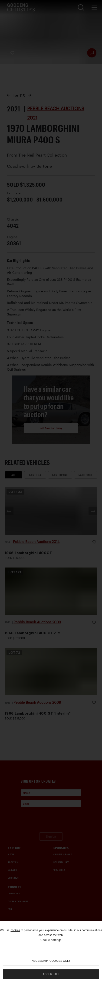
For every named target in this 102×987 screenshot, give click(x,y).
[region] (51, 954)
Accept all (51, 974)
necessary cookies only (51, 960)
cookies (15, 930)
